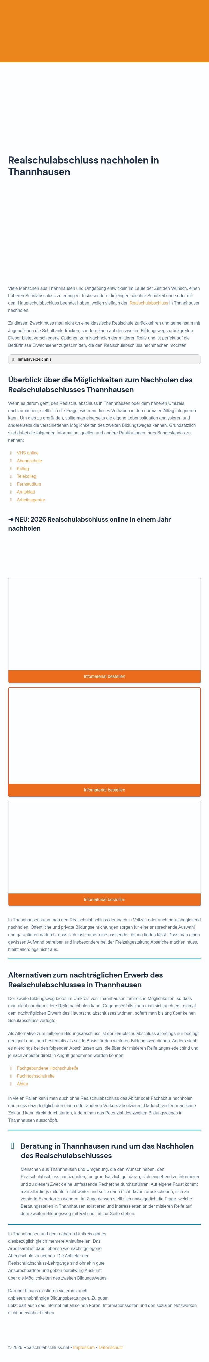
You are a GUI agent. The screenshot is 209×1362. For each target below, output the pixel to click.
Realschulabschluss (149, 303)
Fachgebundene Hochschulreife (47, 1068)
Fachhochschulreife (36, 1076)
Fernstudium (29, 484)
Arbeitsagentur (31, 500)
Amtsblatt (26, 492)
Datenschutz (111, 1347)
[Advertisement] (104, 103)
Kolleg (23, 468)
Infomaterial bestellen (104, 676)
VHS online (28, 453)
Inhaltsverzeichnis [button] (31, 359)
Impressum (84, 1347)
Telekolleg (26, 476)
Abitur (22, 1084)
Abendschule (29, 461)
